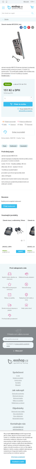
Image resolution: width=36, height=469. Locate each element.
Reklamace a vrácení (18, 403)
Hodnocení (13, 146)
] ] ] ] (32, 1)
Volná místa (18, 380)
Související (23, 146)
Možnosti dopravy (18, 396)
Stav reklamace (18, 416)
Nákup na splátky (18, 400)
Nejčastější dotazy (18, 418)
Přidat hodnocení (9, 206)
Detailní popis (6, 75)
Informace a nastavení (18, 457)
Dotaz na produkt (18, 132)
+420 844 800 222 (18, 427)
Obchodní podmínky (18, 393)
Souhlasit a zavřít (18, 462)
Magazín (18, 385)
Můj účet (26, 1)
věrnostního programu (25, 111)
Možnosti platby (18, 398)
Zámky (6, 19)
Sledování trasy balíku (18, 411)
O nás (18, 376)
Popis (4, 146)
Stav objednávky (18, 414)
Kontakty (18, 382)
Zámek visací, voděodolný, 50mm (14, 220)
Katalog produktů (18, 378)
